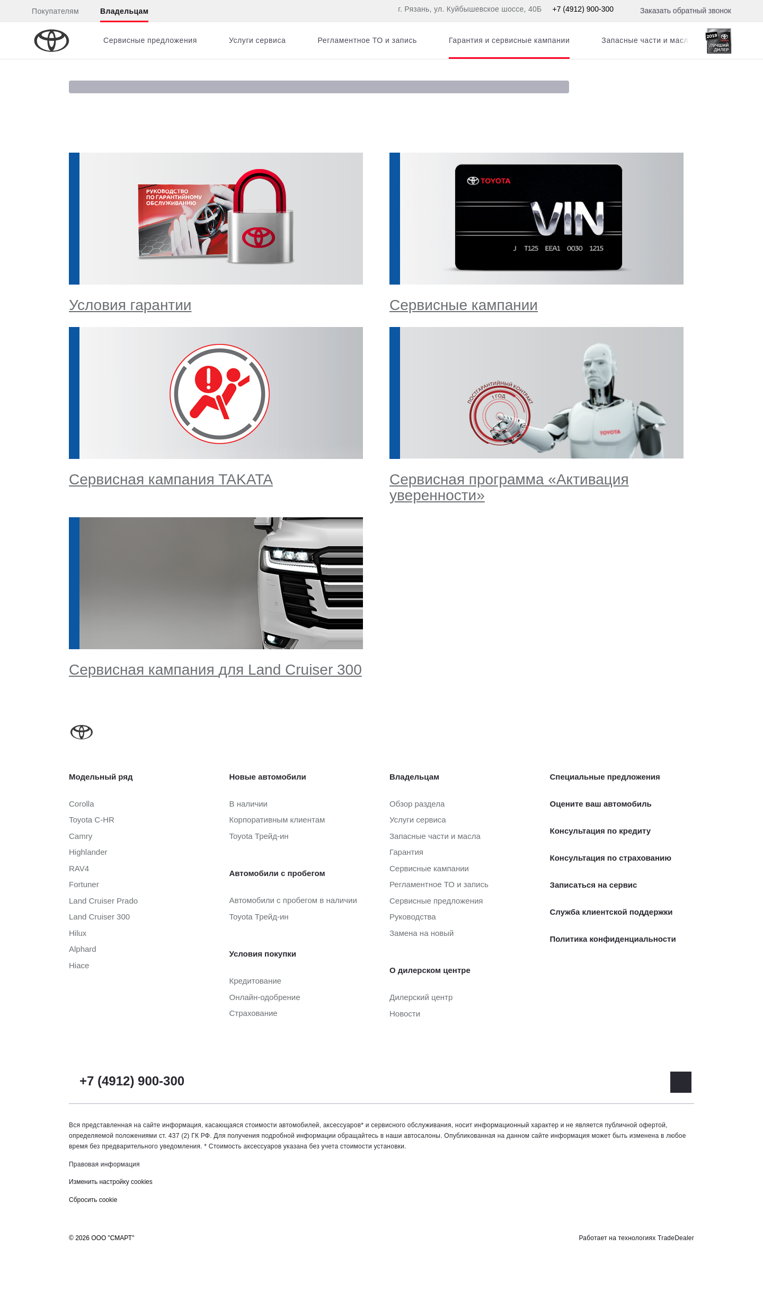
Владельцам (124, 11)
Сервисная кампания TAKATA (171, 479)
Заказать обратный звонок (685, 10)
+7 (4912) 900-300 (583, 9)
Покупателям (55, 11)
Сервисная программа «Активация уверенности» (509, 487)
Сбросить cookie (93, 1200)
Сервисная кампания (215, 669)
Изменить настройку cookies (111, 1182)
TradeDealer (676, 1238)
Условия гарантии (130, 305)
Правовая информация (104, 1164)
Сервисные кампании (463, 305)
